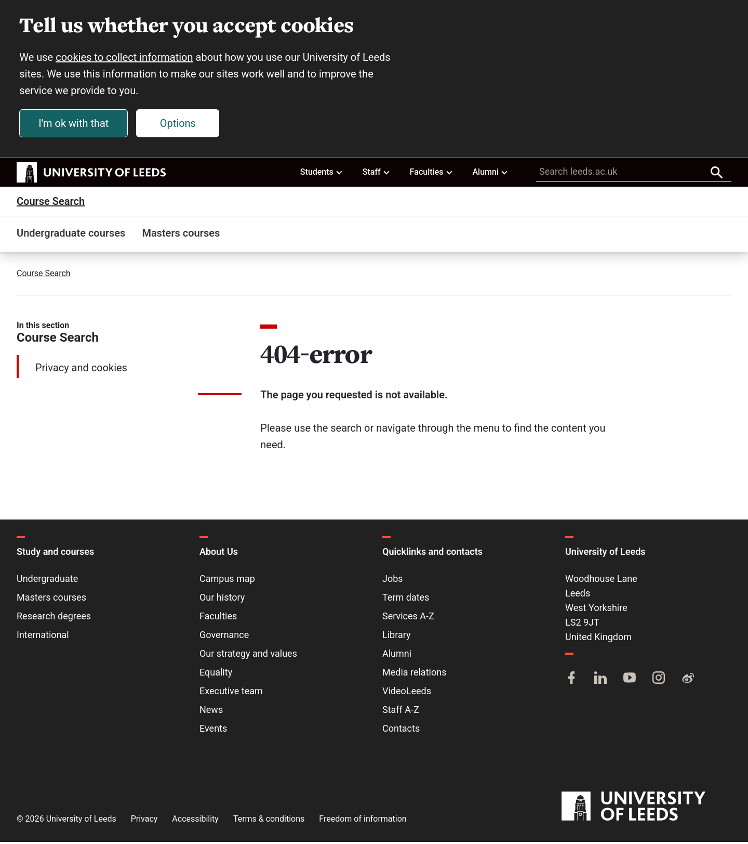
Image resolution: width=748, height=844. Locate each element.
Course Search (51, 203)
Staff (377, 173)
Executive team (231, 692)
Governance (224, 636)
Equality (215, 674)
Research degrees (54, 618)
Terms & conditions (268, 821)
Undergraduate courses (71, 235)
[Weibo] (687, 680)
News (211, 711)
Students (321, 173)
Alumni (490, 173)
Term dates (405, 599)
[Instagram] (658, 680)
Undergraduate (47, 580)
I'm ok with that (75, 124)
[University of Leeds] (646, 808)
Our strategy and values (248, 655)
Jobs (392, 580)
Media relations (414, 674)
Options (179, 124)
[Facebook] (571, 680)
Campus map (227, 580)
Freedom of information (362, 821)
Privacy (144, 821)
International (43, 636)
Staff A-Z (400, 711)
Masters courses (181, 235)
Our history (222, 599)
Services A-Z (408, 618)
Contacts (401, 730)
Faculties (431, 173)
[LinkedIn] (600, 680)
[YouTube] (629, 680)
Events (213, 730)
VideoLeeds (406, 692)
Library (396, 636)
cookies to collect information (125, 58)
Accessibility (195, 821)
